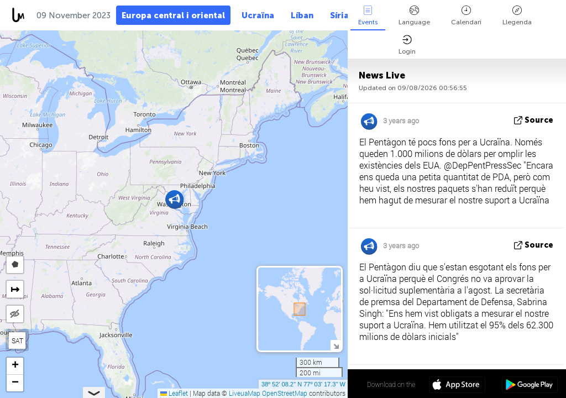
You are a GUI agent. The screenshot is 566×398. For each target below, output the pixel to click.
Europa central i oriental (173, 15)
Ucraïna (258, 15)
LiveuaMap (244, 393)
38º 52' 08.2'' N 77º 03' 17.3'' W (303, 384)
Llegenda (517, 16)
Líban (302, 15)
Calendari (466, 16)
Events (368, 16)
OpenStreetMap (284, 393)
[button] (174, 199)
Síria (339, 15)
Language (414, 16)
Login (407, 45)
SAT (17, 340)
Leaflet (174, 393)
